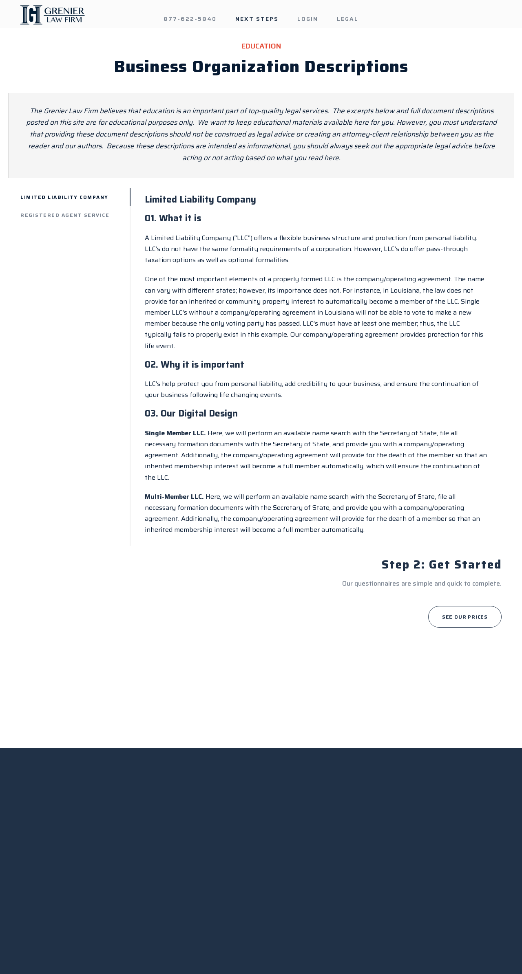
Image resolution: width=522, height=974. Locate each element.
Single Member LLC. (175, 433)
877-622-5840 (190, 18)
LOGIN (307, 18)
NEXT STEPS (257, 18)
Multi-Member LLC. (174, 496)
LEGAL (347, 18)
